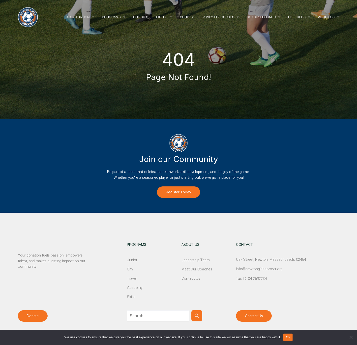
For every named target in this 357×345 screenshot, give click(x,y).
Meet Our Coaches (196, 269)
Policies (140, 17)
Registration (77, 17)
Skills (131, 296)
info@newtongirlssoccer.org (259, 269)
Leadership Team (195, 260)
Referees (297, 17)
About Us (326, 17)
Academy (135, 287)
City (130, 269)
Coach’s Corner (261, 17)
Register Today (178, 192)
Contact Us (190, 278)
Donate (33, 316)
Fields (162, 17)
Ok (288, 337)
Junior (132, 260)
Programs (111, 17)
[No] (350, 337)
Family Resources (218, 17)
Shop (184, 17)
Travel (132, 278)
